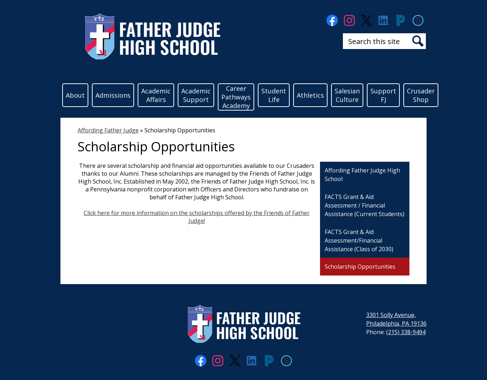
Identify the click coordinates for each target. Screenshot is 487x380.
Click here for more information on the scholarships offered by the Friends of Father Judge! (197, 217)
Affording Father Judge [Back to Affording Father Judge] (108, 130)
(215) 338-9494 (405, 332)
